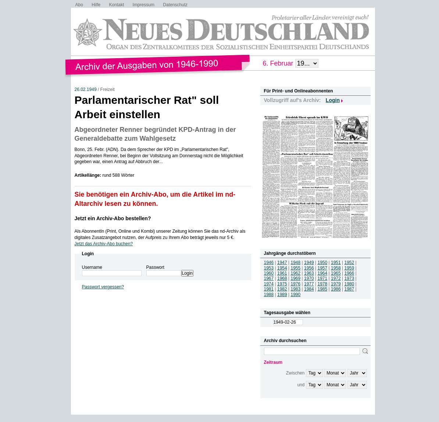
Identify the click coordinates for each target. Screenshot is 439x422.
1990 (296, 294)
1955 (296, 268)
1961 (282, 273)
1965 (336, 273)
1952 (349, 262)
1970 (309, 278)
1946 (269, 262)
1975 (282, 283)
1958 (336, 268)
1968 (282, 278)
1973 (349, 278)
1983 (296, 289)
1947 (282, 262)
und (300, 384)
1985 (323, 289)
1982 (282, 289)
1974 (269, 283)
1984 (309, 289)
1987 (349, 289)
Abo (79, 4)
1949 (309, 262)
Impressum (143, 4)
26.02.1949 (86, 89)
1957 (323, 268)
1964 (323, 273)
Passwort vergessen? (103, 286)
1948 (296, 262)
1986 (336, 289)
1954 (282, 268)
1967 (269, 278)
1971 (323, 278)
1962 (296, 273)
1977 (309, 283)
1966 (349, 273)
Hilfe (96, 4)
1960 (269, 273)
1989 (282, 294)
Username (92, 267)
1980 (349, 283)
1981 (269, 289)
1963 (309, 273)
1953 (269, 268)
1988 (269, 294)
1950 (323, 262)
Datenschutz (175, 4)
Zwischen (295, 373)
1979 (336, 283)
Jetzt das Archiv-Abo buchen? (104, 243)
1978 (323, 283)
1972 (336, 278)
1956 (309, 268)
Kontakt (116, 4)
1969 (296, 278)
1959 (349, 268)
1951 (336, 262)
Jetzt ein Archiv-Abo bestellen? (113, 218)
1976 (296, 283)
